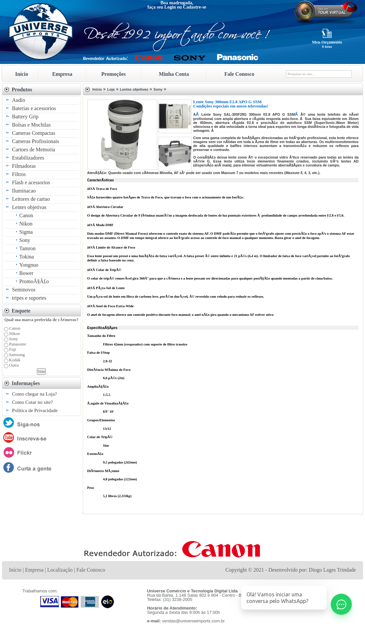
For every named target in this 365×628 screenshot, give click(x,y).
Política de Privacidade (35, 410)
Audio (18, 100)
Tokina (26, 256)
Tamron (27, 248)
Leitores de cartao (31, 199)
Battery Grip (25, 116)
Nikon (26, 223)
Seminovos (24, 289)
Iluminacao (24, 191)
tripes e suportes (29, 298)
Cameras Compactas (33, 133)
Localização (59, 570)
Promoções (113, 74)
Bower (26, 273)
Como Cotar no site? (32, 402)
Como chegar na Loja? (34, 394)
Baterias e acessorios (34, 108)
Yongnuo (29, 265)
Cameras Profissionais (35, 141)
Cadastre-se (195, 7)
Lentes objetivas (29, 207)
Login (170, 7)
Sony (24, 240)
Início (21, 74)
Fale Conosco (239, 74)
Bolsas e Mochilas (31, 125)
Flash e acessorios (31, 182)
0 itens (327, 46)
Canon (26, 215)
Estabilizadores (28, 158)
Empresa (62, 74)
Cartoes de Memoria (33, 149)
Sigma (26, 232)
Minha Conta (174, 74)
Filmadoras (24, 166)
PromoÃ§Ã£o (34, 281)
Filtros (19, 174)
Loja (111, 89)
